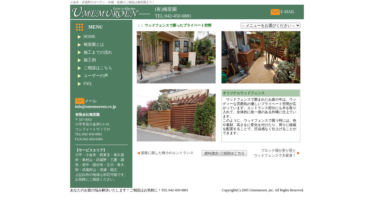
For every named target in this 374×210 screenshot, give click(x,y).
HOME (90, 36)
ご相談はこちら (98, 68)
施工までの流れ (98, 52)
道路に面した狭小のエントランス (167, 153)
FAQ (87, 83)
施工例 (90, 60)
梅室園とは (94, 44)
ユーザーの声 (96, 76)
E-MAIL (287, 12)
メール (90, 101)
